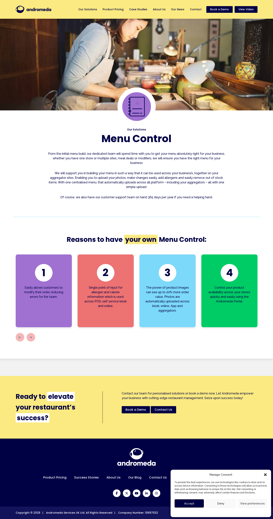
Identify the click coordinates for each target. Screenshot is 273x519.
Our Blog (134, 477)
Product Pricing (112, 9)
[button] (265, 475)
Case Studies (137, 9)
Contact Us (158, 477)
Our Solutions (86, 9)
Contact (196, 9)
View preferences (252, 503)
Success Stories (86, 477)
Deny (220, 503)
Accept (189, 503)
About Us (158, 9)
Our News (177, 9)
